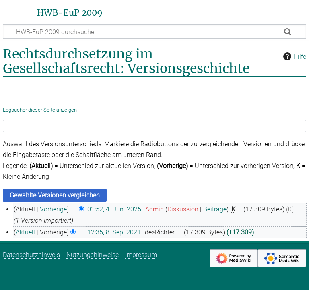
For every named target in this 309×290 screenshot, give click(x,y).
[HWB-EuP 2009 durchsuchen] (154, 31)
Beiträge (215, 209)
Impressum (141, 255)
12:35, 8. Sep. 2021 (114, 232)
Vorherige (53, 209)
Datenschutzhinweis (31, 255)
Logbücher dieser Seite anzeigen (40, 110)
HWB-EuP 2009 (70, 13)
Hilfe (293, 56)
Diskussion (182, 209)
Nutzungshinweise (92, 255)
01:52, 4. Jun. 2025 (114, 209)
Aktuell (25, 232)
